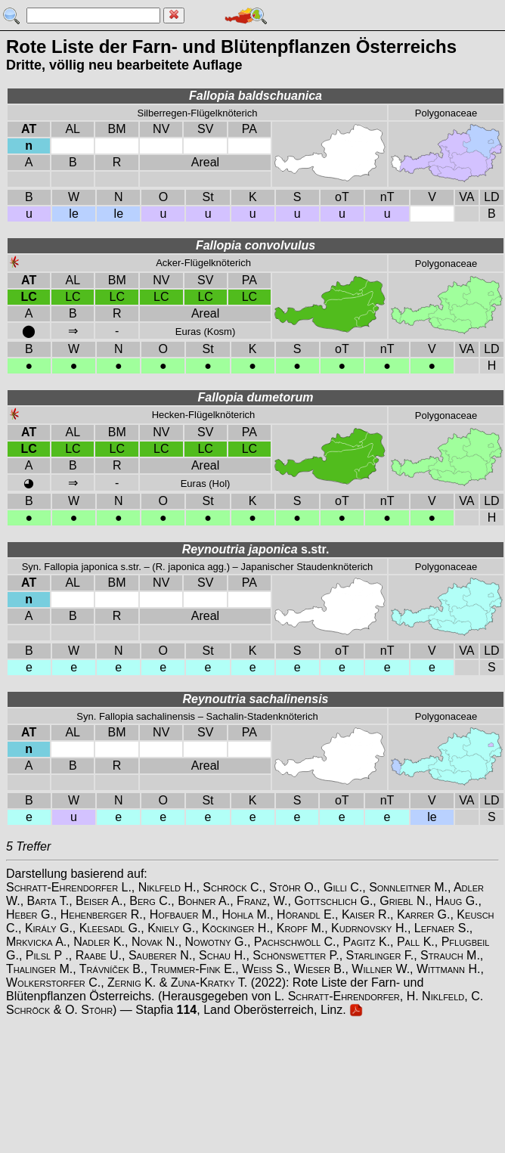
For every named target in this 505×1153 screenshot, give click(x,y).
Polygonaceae (446, 113)
